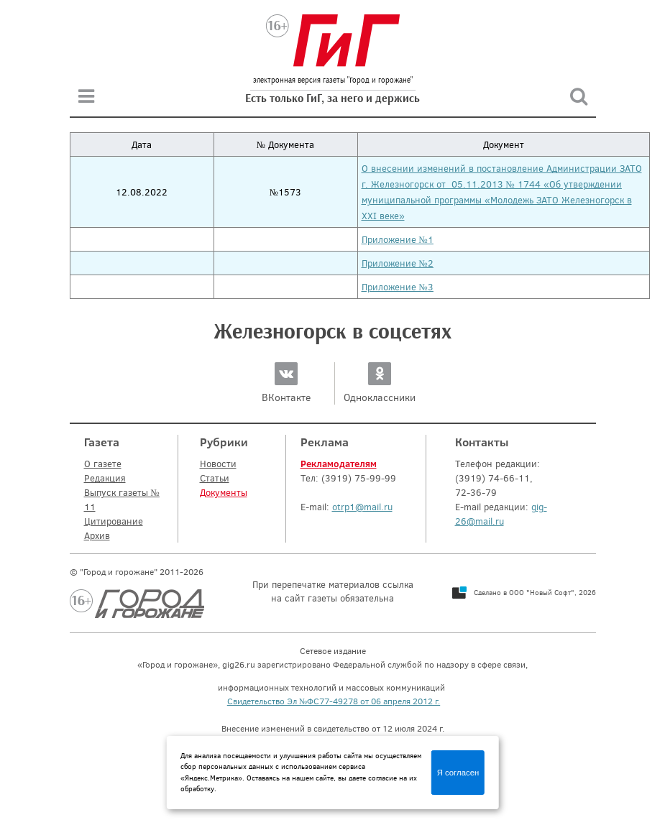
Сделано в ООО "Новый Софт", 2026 (535, 592)
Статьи (214, 477)
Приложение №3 (398, 286)
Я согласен (458, 772)
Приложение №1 (398, 239)
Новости (218, 463)
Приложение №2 (398, 263)
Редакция (105, 477)
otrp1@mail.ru (362, 506)
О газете (102, 463)
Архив (97, 535)
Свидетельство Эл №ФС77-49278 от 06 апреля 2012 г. (333, 700)
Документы (223, 492)
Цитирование (113, 521)
